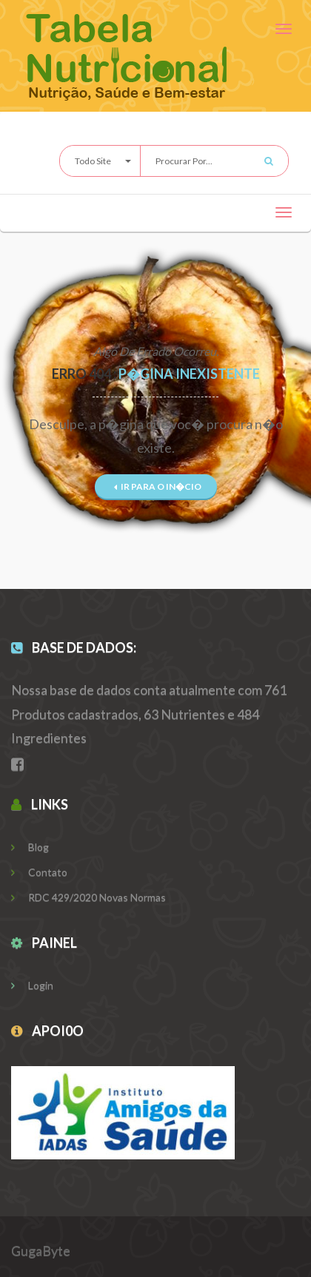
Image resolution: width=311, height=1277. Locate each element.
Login (32, 985)
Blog (30, 846)
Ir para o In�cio (157, 486)
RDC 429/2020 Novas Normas (88, 897)
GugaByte (40, 1250)
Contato (39, 872)
